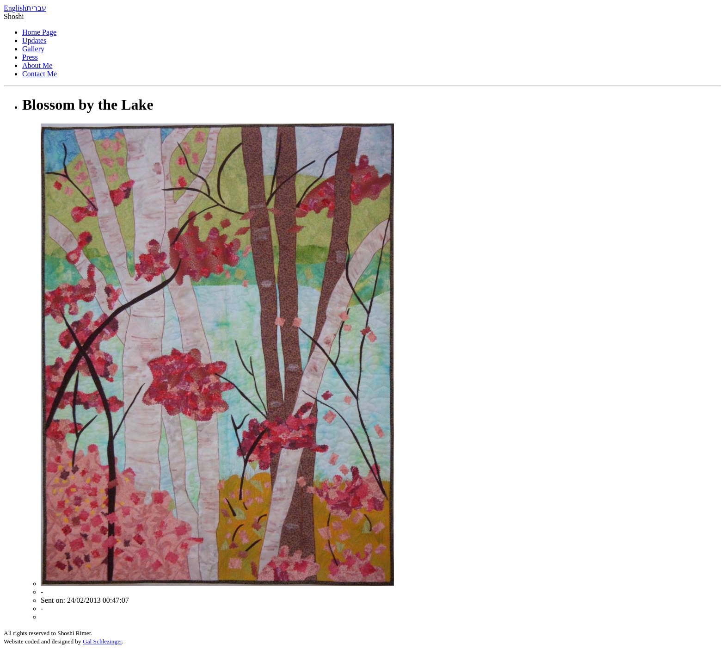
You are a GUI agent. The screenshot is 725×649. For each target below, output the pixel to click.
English (15, 8)
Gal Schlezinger (102, 641)
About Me (37, 65)
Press (30, 57)
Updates (34, 40)
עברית (36, 8)
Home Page (39, 32)
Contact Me (39, 74)
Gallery (33, 49)
